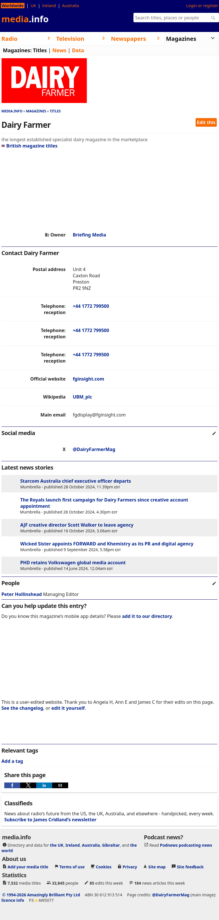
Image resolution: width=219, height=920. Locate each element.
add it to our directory (147, 616)
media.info (12, 111)
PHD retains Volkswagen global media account (73, 562)
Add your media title (28, 867)
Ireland (49, 5)
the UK (56, 845)
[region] (109, 190)
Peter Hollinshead (21, 594)
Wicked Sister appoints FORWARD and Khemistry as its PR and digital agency (107, 544)
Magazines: (17, 50)
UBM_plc (82, 397)
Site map (157, 867)
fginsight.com (88, 379)
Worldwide (13, 5)
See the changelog (22, 708)
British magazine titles (29, 146)
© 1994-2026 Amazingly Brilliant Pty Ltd (41, 894)
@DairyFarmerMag (94, 449)
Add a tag (12, 761)
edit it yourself (68, 708)
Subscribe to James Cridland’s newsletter (50, 819)
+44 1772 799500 (91, 306)
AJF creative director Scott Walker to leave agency (76, 525)
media (25, 19)
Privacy (130, 867)
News (59, 50)
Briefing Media (89, 235)
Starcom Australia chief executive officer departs (75, 481)
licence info (12, 900)
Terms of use (72, 867)
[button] (12, 785)
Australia (70, 5)
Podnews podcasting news (186, 845)
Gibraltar (111, 845)
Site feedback (190, 867)
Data (78, 50)
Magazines (36, 111)
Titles (40, 50)
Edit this (206, 122)
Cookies (103, 867)
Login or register (202, 5)
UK (33, 5)
